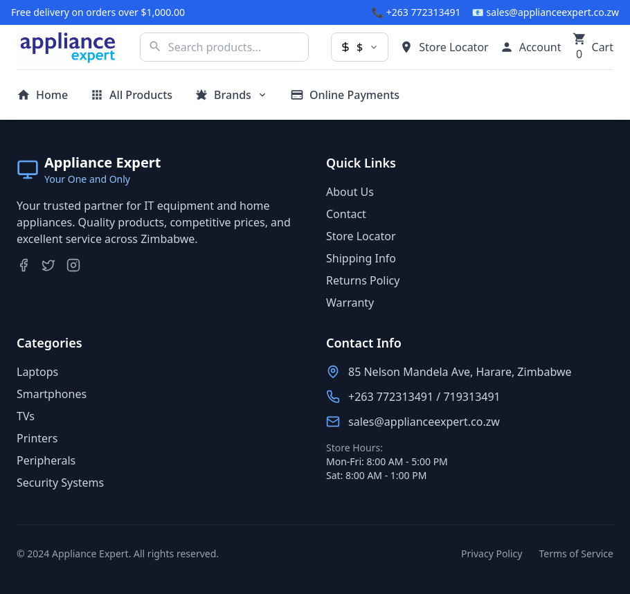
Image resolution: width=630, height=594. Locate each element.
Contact (346, 214)
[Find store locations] (444, 47)
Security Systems (60, 482)
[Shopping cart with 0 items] (593, 47)
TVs (26, 416)
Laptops (37, 371)
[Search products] (224, 47)
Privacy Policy (491, 553)
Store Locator (361, 236)
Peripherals (46, 460)
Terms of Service (576, 553)
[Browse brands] (231, 95)
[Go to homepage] (42, 95)
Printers (37, 438)
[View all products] (131, 95)
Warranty (350, 302)
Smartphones (52, 394)
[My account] (530, 47)
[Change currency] (359, 47)
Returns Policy (362, 280)
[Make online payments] (344, 95)
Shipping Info (361, 258)
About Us (350, 191)
